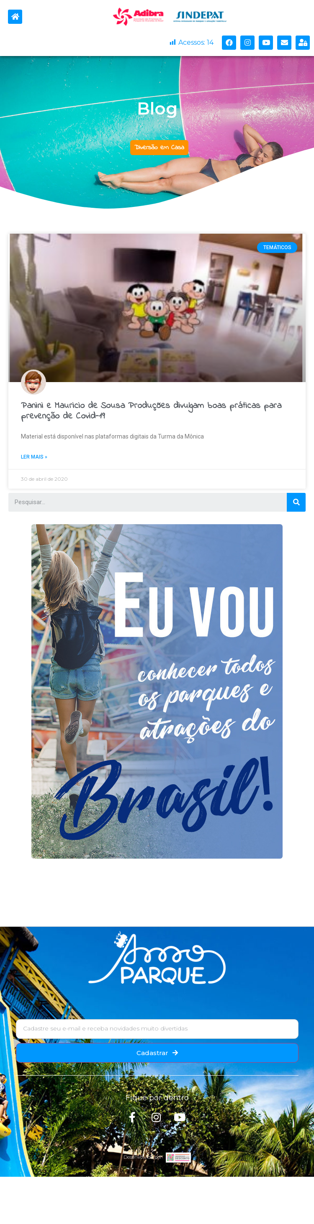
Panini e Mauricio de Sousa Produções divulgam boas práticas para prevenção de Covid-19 (151, 411)
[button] (159, 147)
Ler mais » (34, 457)
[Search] (296, 502)
